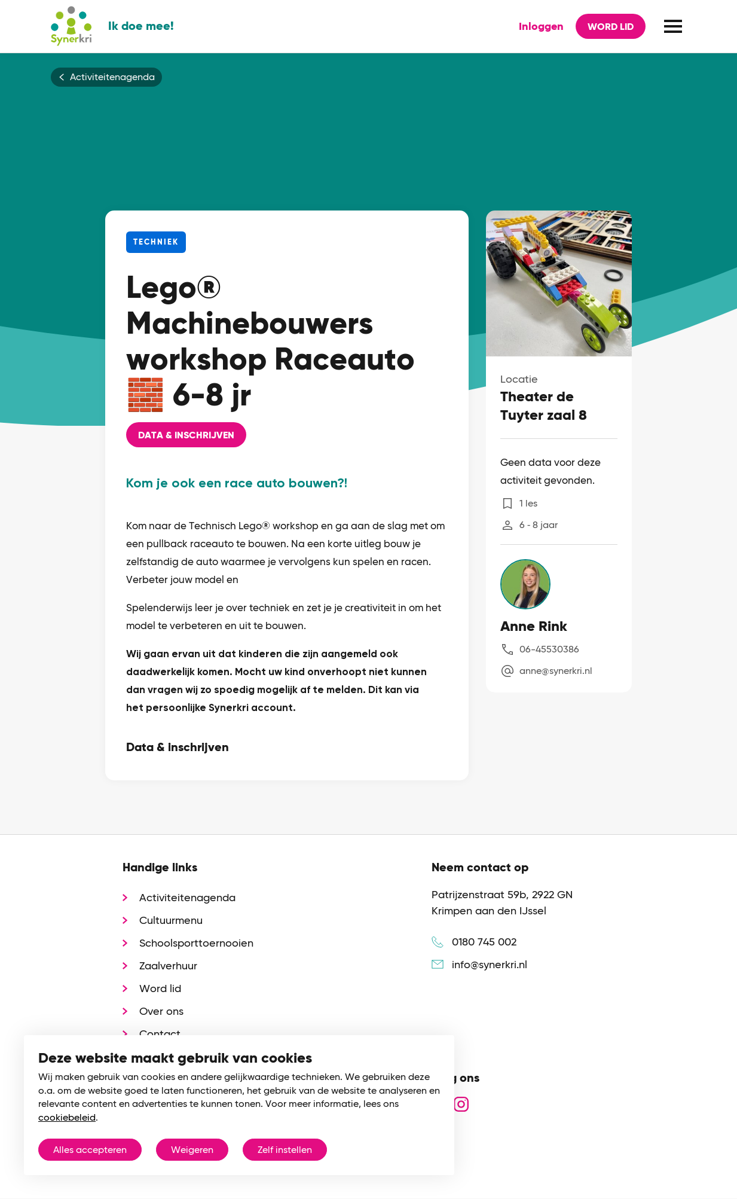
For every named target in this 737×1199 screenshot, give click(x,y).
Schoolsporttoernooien (196, 942)
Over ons (161, 1011)
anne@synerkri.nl (555, 670)
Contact (160, 1033)
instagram (461, 1104)
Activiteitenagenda (112, 77)
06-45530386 (549, 649)
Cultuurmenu (171, 920)
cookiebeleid (67, 1117)
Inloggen (541, 26)
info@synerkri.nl (489, 964)
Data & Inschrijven (186, 435)
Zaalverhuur (168, 965)
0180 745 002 (484, 941)
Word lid (611, 26)
